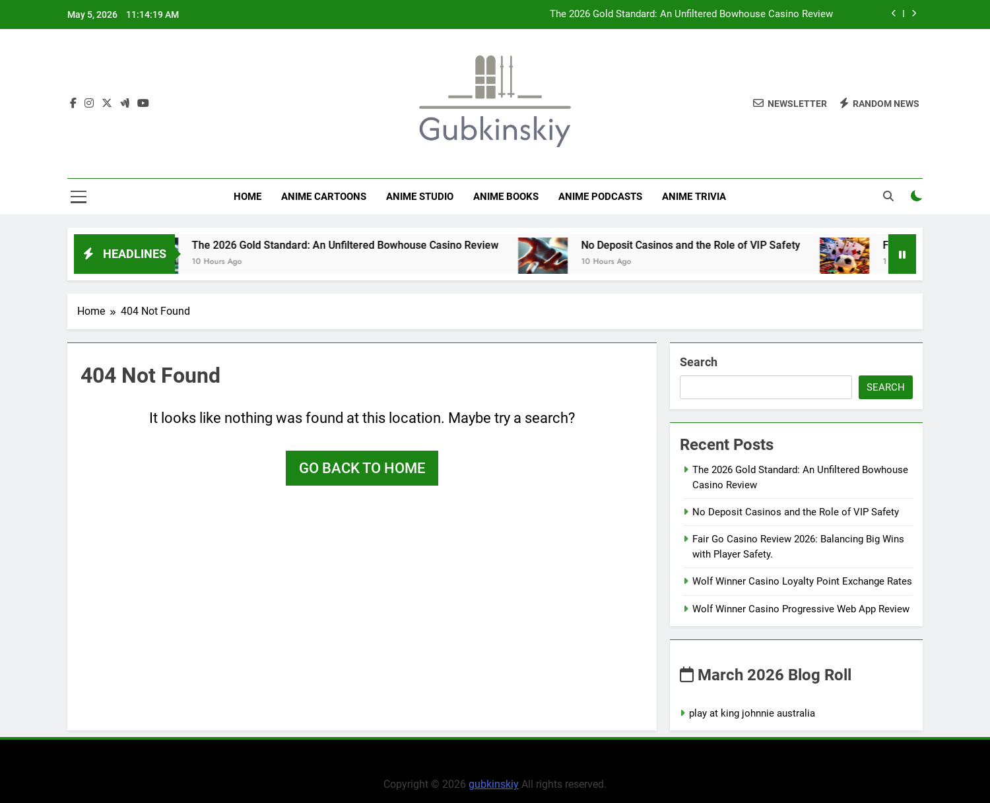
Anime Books (506, 197)
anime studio (419, 197)
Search (698, 362)
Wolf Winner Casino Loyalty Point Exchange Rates (802, 581)
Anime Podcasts (600, 197)
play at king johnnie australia (752, 713)
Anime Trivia (694, 197)
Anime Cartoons (323, 197)
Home (247, 197)
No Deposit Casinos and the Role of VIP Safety (708, 245)
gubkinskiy (494, 784)
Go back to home (362, 468)
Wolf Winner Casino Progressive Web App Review (800, 609)
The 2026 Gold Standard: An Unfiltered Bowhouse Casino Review (691, 14)
